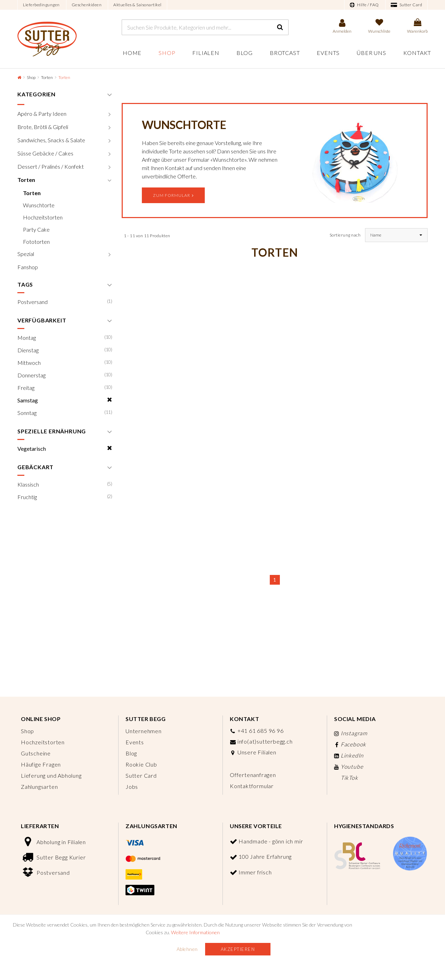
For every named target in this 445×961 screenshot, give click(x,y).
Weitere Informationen (195, 932)
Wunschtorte (39, 205)
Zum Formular (173, 195)
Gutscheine (36, 753)
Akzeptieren (238, 949)
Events (328, 52)
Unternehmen (144, 731)
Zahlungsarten (39, 786)
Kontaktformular (252, 786)
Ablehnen (187, 949)
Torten (47, 77)
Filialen (205, 52)
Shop (167, 52)
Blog (244, 52)
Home (132, 52)
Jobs (132, 786)
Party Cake (36, 229)
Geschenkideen (87, 4)
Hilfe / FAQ (364, 5)
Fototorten (36, 241)
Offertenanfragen (253, 774)
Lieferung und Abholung (51, 775)
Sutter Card (406, 5)
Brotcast (285, 52)
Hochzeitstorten (43, 217)
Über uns (371, 52)
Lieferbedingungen (41, 4)
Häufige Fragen (41, 764)
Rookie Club (141, 764)
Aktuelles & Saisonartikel (137, 4)
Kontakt (417, 52)
